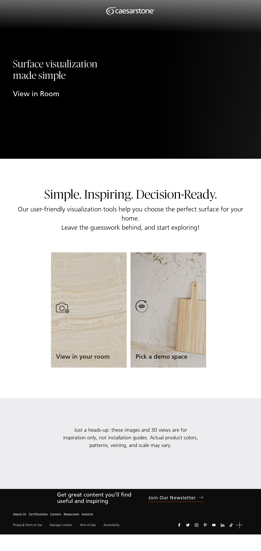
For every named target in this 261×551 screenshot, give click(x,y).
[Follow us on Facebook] (179, 525)
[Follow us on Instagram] (196, 525)
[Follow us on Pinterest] (205, 525)
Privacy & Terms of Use (27, 525)
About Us (19, 514)
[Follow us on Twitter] (188, 525)
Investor (87, 514)
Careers (55, 514)
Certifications (38, 514)
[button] (239, 525)
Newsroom (71, 514)
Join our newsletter (176, 498)
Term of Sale (88, 525)
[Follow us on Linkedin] (222, 525)
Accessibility (111, 525)
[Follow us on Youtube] (214, 525)
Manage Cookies (61, 525)
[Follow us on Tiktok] (231, 525)
